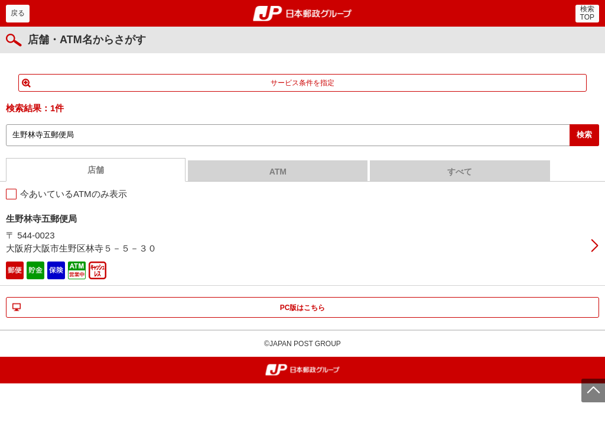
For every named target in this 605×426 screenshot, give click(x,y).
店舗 (95, 170)
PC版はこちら (303, 308)
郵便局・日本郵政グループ (302, 13)
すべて (459, 171)
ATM (278, 171)
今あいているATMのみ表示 (73, 194)
